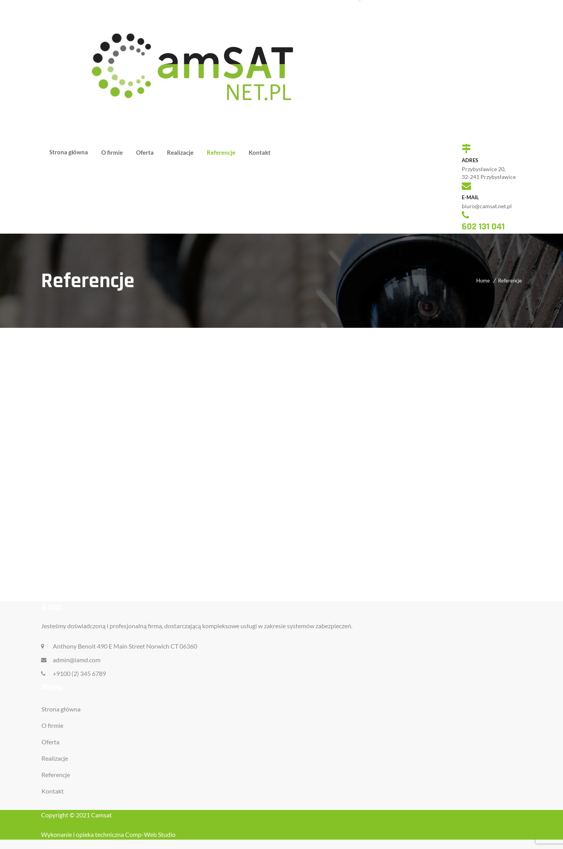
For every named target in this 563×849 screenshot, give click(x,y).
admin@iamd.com (76, 659)
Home (483, 280)
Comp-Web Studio (150, 834)
